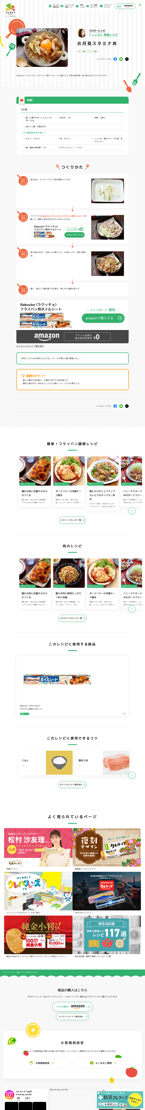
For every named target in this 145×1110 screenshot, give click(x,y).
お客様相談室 (86, 1078)
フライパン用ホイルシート (46, 1050)
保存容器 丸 (68, 1063)
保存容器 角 (68, 1060)
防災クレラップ (13, 1053)
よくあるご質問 (87, 1075)
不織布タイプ (97, 1053)
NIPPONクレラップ (15, 1060)
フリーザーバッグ (70, 1050)
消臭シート (96, 1060)
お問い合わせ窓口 (87, 1089)
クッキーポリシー (112, 1090)
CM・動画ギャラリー (90, 6)
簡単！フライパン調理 (90, 51)
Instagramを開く (36, 1010)
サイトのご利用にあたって (114, 1078)
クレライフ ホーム (8, 849)
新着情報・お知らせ (88, 1081)
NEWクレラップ (13, 1050)
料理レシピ (20, 849)
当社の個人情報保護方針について (116, 1085)
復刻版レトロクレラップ (17, 1056)
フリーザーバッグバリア (73, 1053)
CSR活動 (84, 1083)
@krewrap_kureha (59, 966)
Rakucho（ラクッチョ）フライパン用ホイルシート (37, 75)
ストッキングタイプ (99, 1050)
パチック (124, 1050)
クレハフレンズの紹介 (129, 1063)
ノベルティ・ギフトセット (130, 1059)
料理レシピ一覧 (48, 1081)
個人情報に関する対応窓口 (114, 1087)
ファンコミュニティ (88, 1086)
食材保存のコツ (15, 1075)
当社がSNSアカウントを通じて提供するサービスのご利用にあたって (125, 1081)
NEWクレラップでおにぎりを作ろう (55, 1084)
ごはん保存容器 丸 (71, 1056)
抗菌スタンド (97, 1056)
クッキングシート (42, 1053)
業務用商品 (125, 1056)
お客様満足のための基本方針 (115, 1075)
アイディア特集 (15, 1078)
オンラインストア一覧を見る (30, 346)
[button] (131, 512)
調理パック (40, 1056)
